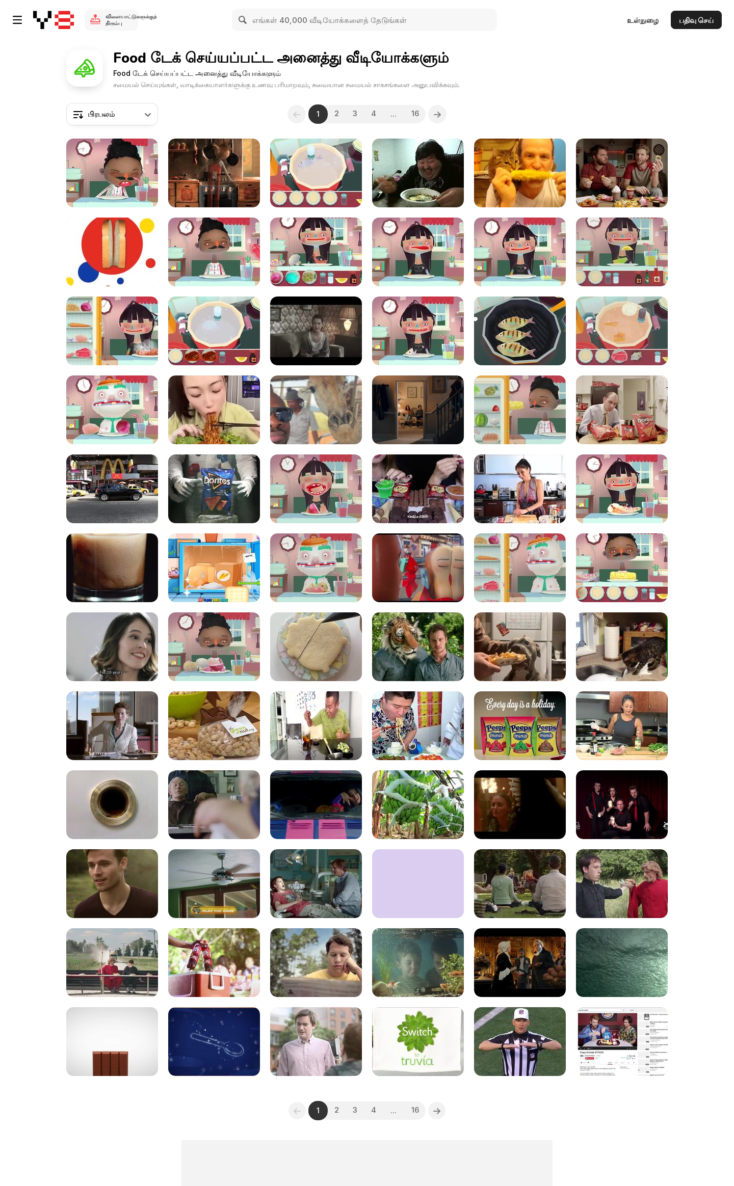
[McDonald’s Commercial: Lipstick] (112, 725)
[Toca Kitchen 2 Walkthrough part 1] (520, 409)
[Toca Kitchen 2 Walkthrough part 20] (316, 567)
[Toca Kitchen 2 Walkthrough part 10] (214, 252)
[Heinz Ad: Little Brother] (418, 962)
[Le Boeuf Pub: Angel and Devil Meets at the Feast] (520, 804)
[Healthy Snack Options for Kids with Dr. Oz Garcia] (214, 725)
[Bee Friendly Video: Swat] (316, 962)
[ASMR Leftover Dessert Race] (418, 488)
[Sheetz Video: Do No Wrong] (622, 173)
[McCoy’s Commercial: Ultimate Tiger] (418, 646)
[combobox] (112, 114)
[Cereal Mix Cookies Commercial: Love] (112, 646)
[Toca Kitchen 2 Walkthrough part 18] (622, 252)
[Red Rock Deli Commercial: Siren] (112, 883)
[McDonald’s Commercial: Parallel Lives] (214, 804)
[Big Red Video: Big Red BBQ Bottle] (214, 962)
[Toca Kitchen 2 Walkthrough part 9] (316, 173)
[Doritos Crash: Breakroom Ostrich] (622, 409)
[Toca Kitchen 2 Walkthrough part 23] (112, 330)
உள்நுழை (643, 20)
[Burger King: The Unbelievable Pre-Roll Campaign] (622, 1041)
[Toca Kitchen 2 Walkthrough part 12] (112, 173)
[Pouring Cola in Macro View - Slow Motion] (112, 567)
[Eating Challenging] (214, 409)
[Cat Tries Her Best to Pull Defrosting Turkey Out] (622, 646)
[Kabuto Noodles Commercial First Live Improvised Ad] (622, 804)
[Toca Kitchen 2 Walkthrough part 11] (112, 409)
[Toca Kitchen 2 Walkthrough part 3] (622, 488)
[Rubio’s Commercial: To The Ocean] (622, 962)
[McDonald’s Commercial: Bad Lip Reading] (520, 1041)
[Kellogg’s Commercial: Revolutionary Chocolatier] (520, 962)
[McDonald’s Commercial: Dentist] (316, 883)
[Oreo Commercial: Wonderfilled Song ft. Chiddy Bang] (418, 883)
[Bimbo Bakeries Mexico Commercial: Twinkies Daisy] (316, 330)
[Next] (441, 114)
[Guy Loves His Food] (418, 173)
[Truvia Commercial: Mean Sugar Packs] (418, 1041)
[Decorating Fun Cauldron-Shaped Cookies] (316, 646)
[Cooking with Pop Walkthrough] (214, 567)
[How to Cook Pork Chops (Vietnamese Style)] (622, 725)
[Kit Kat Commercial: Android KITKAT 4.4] (112, 1041)
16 (418, 114)
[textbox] (112, 114)
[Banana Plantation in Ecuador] (418, 804)
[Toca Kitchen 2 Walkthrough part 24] (418, 330)
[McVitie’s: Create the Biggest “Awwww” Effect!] (418, 409)
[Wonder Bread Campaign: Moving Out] (112, 252)
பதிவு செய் (696, 20)
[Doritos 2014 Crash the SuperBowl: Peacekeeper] (214, 488)
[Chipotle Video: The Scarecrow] (214, 173)
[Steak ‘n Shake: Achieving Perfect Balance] (622, 883)
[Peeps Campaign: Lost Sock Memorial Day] (520, 725)
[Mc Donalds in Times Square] (112, 488)
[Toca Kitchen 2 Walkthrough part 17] (214, 646)
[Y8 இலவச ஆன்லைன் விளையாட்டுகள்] (53, 20)
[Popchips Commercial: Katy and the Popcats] (316, 804)
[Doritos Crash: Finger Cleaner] (112, 804)
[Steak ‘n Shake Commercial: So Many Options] (112, 962)
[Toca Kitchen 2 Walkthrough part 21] (520, 567)
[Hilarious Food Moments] (418, 725)
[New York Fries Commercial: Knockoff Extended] (316, 1041)
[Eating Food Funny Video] (316, 725)
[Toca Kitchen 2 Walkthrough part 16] (622, 330)
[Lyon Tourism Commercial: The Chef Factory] (214, 1041)
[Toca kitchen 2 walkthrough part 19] (316, 488)
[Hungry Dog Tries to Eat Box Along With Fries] (520, 646)
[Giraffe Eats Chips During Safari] (316, 409)
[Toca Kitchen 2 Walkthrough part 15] (520, 252)
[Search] (243, 20)
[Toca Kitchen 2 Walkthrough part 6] (622, 567)
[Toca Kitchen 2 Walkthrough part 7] (418, 252)
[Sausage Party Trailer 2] (418, 567)
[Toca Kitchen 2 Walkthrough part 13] (214, 330)
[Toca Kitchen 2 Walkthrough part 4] (316, 252)
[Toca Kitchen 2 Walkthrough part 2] (520, 330)
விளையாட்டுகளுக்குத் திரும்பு (122, 19)
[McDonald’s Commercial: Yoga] (520, 883)
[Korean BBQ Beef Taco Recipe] (520, 488)
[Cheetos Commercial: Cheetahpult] (214, 883)
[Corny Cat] (520, 173)
